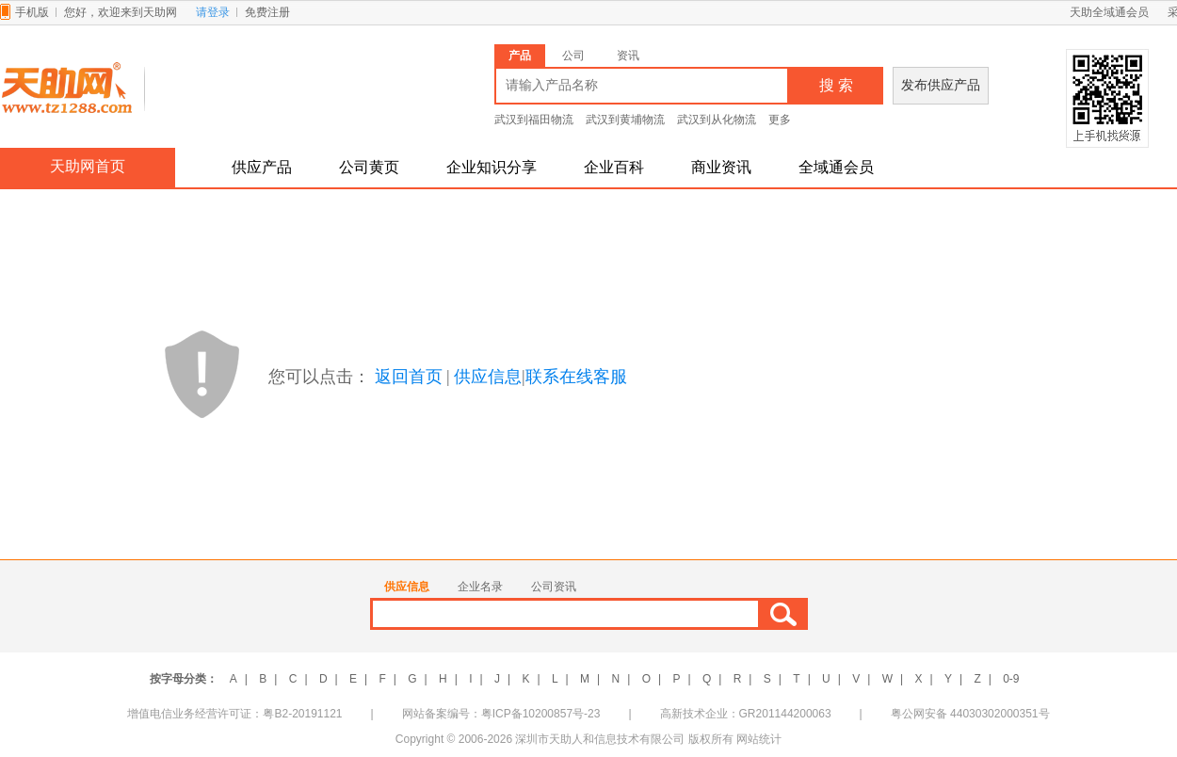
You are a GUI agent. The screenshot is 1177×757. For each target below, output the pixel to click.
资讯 (628, 55)
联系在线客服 (576, 376)
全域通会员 (836, 167)
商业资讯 (721, 167)
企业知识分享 (491, 167)
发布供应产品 (940, 85)
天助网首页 (87, 166)
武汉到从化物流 (716, 119)
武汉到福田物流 (533, 119)
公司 (573, 55)
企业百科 (614, 167)
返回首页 (409, 376)
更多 (779, 119)
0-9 (1011, 678)
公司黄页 (369, 167)
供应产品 (262, 167)
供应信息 (488, 376)
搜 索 (836, 85)
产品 (519, 55)
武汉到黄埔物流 (625, 119)
